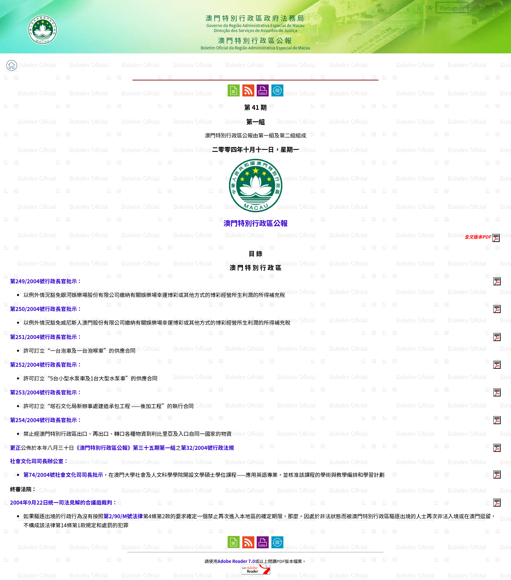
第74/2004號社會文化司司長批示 (63, 475)
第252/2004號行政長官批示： (46, 364)
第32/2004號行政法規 (207, 448)
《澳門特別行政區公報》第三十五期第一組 (125, 448)
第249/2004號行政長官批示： (46, 281)
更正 (15, 448)
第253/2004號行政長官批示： (46, 392)
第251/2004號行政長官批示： (46, 337)
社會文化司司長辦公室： (39, 461)
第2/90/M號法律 (123, 516)
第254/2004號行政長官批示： (46, 420)
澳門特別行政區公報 (256, 223)
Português (452, 8)
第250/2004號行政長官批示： (46, 309)
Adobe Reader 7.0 (236, 561)
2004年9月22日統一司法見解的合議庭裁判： (63, 502)
